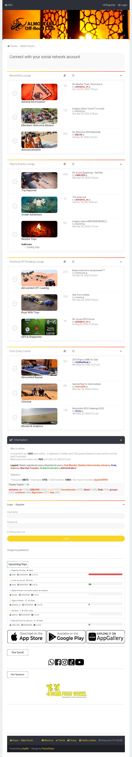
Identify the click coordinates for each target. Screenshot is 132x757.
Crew (113, 465)
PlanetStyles (48, 748)
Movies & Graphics (32, 426)
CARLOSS (80, 175)
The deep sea (79, 197)
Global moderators (50, 468)
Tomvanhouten (68, 489)
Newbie (82, 465)
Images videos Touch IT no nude (88, 108)
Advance (105, 465)
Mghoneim (37, 492)
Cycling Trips (32, 247)
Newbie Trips (28, 239)
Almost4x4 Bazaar (32, 377)
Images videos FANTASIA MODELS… (90, 221)
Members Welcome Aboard (37, 125)
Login (10, 504)
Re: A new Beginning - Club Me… (88, 172)
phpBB (25, 748)
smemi (78, 297)
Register (20, 504)
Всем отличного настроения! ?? (88, 270)
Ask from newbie (80, 295)
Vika (52, 492)
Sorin (78, 411)
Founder (34, 468)
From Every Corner (20, 350)
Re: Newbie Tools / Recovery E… (88, 84)
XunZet (79, 111)
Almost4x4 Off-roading (35, 288)
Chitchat (26, 401)
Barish (78, 134)
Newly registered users (31, 465)
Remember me (17, 532)
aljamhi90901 (101, 480)
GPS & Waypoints (31, 336)
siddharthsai (82, 362)
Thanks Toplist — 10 (19, 484)
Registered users (54, 465)
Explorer (15, 468)
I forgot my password (17, 550)
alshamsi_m (81, 86)
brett (50, 489)
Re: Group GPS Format (83, 319)
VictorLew (80, 273)
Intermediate (93, 465)
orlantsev (20, 492)
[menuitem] (8, 5)
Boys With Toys (30, 312)
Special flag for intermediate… (87, 384)
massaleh (80, 386)
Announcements (31, 149)
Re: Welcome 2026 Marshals (86, 132)
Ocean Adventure (31, 214)
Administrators (68, 468)
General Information (33, 101)
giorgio (113, 489)
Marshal (24, 468)
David (87, 489)
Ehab (100, 489)
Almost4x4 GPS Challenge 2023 (88, 408)
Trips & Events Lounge (22, 164)
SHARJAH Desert (66, 719)
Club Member (70, 465)
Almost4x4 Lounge (20, 75)
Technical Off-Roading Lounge (26, 261)
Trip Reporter (29, 190)
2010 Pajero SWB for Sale (85, 359)
